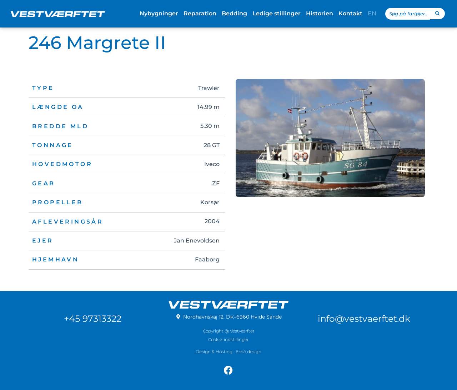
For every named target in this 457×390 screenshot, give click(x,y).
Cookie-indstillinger (228, 339)
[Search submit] (437, 13)
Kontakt (350, 13)
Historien (319, 13)
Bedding (234, 13)
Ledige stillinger (276, 13)
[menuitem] (372, 13)
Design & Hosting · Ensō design (228, 351)
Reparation (200, 13)
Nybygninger (159, 13)
